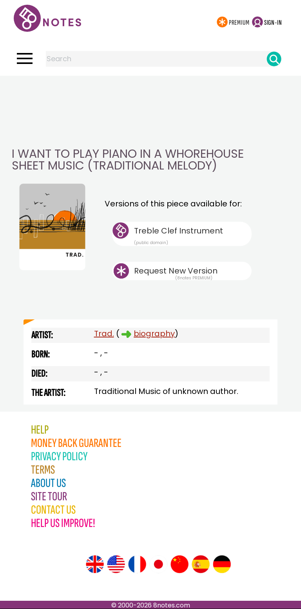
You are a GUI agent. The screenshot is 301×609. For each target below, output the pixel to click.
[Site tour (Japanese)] (158, 564)
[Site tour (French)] (137, 564)
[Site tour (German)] (222, 564)
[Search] (274, 58)
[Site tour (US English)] (116, 564)
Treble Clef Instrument (193, 235)
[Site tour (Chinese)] (179, 564)
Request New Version (176, 270)
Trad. (104, 333)
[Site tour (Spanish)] (200, 564)
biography (154, 333)
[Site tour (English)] (95, 564)
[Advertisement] (150, 91)
